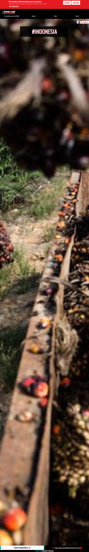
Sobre (55, 16)
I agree (67, 2)
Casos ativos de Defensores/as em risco (65, 548)
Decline (76, 2)
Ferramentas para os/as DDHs (12, 16)
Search (77, 16)
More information (14, 6)
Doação (33, 16)
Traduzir (85, 22)
